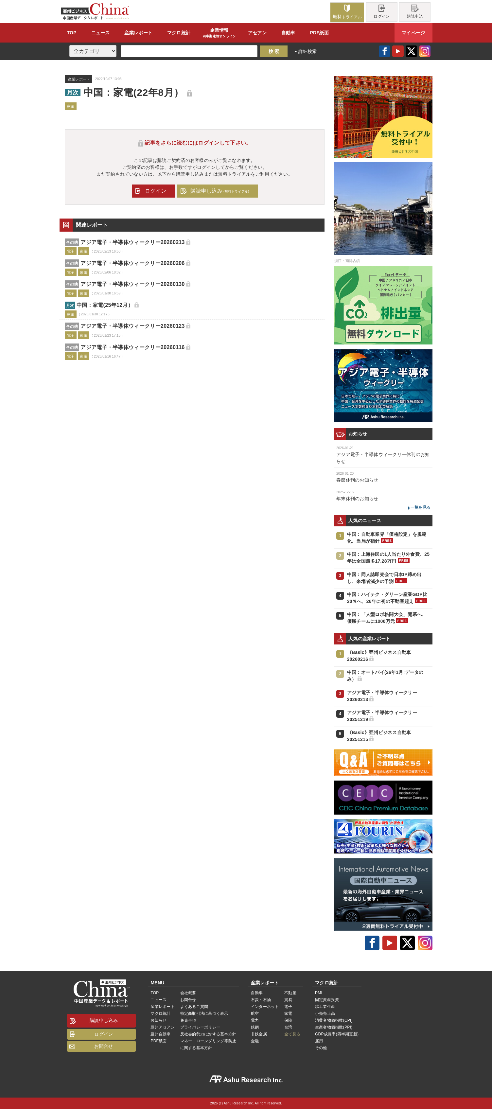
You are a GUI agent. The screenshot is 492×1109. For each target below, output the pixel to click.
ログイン (382, 12)
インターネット (265, 1006)
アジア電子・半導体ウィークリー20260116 (132, 347)
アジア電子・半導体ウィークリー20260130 (132, 284)
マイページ (413, 32)
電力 (255, 1020)
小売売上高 (325, 1013)
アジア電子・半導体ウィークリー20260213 (132, 242)
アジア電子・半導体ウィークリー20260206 (132, 263)
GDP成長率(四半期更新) (337, 1034)
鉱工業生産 (325, 1006)
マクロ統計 (160, 1013)
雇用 (319, 1041)
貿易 (288, 999)
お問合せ (103, 1046)
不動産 (290, 993)
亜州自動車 (160, 1034)
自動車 (288, 32)
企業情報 (219, 33)
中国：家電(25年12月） (105, 305)
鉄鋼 (255, 1027)
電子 (288, 1006)
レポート (138, 32)
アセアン (257, 32)
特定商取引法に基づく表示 (204, 1013)
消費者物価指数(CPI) (334, 1020)
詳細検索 (307, 51)
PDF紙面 (319, 32)
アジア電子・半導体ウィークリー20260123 (132, 326)
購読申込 (415, 12)
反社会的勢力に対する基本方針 (208, 1034)
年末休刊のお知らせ (357, 498)
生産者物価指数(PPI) (333, 1027)
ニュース (100, 32)
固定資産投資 (327, 999)
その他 (321, 1048)
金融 (255, 1041)
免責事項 (188, 1020)
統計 (178, 32)
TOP (71, 32)
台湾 (288, 1027)
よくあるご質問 (194, 1006)
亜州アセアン (162, 1027)
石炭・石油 (261, 999)
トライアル (347, 12)
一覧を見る (420, 507)
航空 (255, 1013)
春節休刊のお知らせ (357, 480)
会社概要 (188, 993)
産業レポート (162, 1006)
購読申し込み (219, 191)
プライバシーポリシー (200, 1027)
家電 (288, 1013)
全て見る (292, 1034)
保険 (288, 1020)
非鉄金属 (259, 1034)
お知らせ (158, 1020)
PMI (318, 993)
